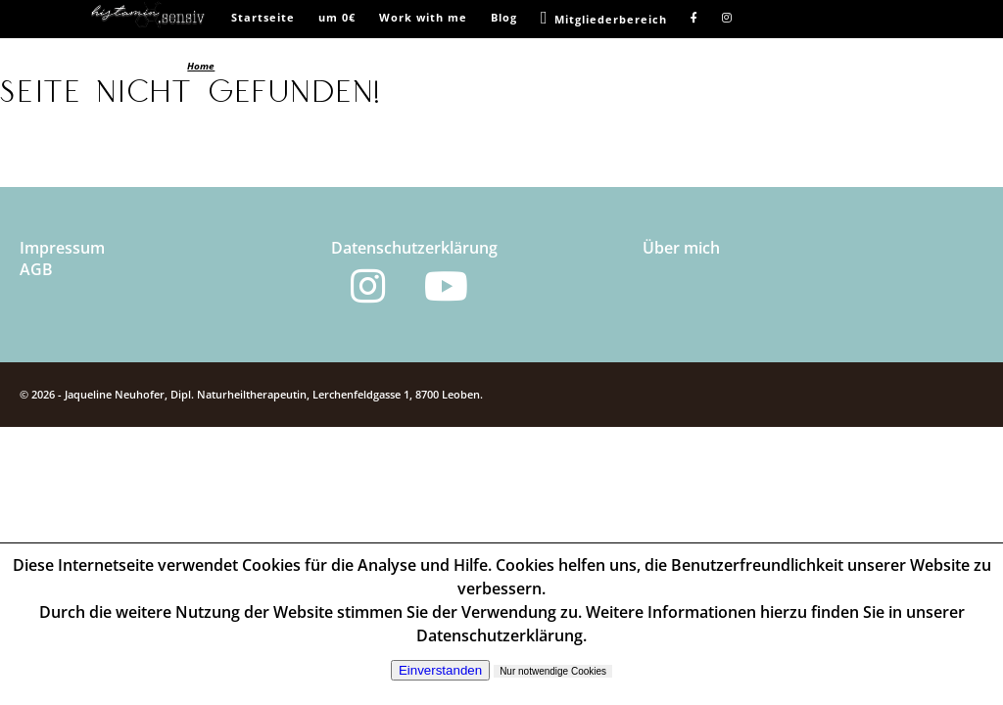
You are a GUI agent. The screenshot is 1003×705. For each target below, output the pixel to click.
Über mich (681, 247)
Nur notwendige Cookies (553, 671)
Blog (504, 17)
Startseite (263, 17)
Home (201, 65)
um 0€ (337, 17)
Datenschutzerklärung (414, 247)
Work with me (423, 17)
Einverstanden (440, 670)
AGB (36, 269)
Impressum (62, 247)
